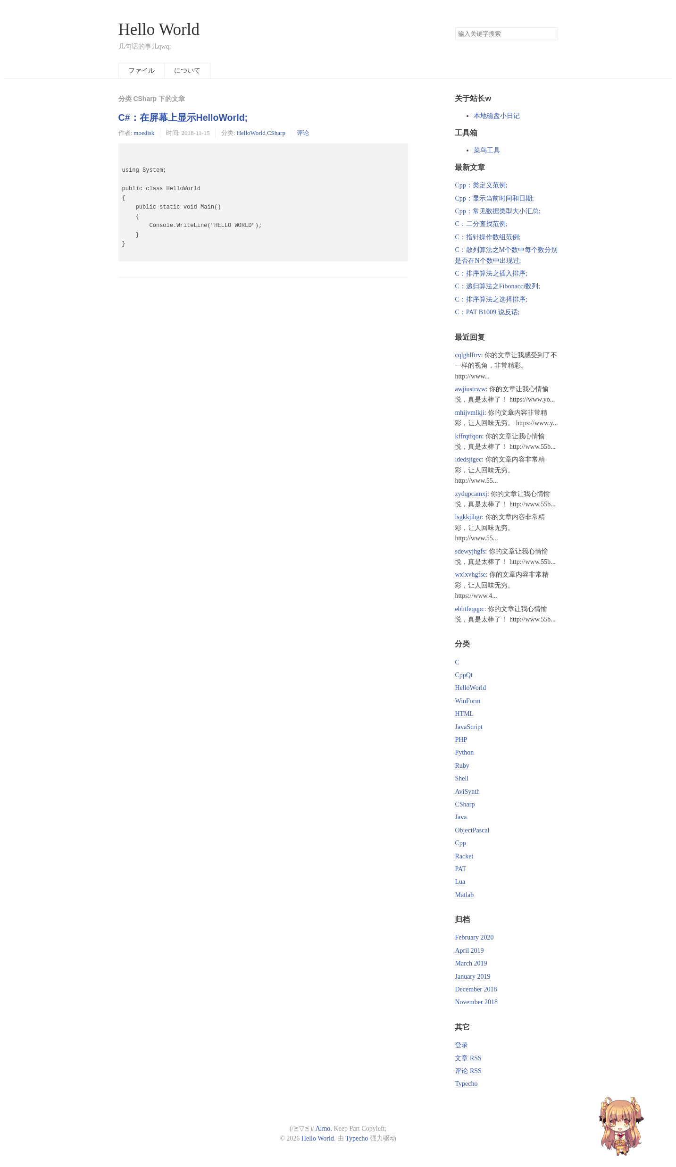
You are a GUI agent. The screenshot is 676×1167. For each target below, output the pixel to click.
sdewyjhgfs (470, 551)
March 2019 (471, 963)
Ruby (462, 765)
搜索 (550, 34)
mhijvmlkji (469, 412)
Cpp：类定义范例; (481, 185)
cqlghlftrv (468, 355)
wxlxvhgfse (470, 574)
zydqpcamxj (471, 493)
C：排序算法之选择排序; (491, 299)
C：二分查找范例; (481, 223)
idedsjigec (468, 459)
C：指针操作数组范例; (487, 237)
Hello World (159, 29)
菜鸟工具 (487, 150)
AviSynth (467, 791)
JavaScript (468, 726)
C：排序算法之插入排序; (491, 273)
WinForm (467, 701)
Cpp (460, 843)
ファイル (141, 70)
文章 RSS (468, 1058)
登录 (461, 1045)
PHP (461, 739)
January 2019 (472, 976)
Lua (460, 881)
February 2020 (474, 937)
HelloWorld (251, 132)
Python (464, 752)
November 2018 (476, 1002)
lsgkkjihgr (468, 517)
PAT (460, 869)
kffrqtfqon (468, 436)
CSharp (276, 132)
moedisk (144, 132)
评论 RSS (468, 1071)
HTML (464, 713)
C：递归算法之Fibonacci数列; (497, 286)
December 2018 (476, 989)
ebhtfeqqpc (469, 609)
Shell (461, 778)
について (187, 70)
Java (461, 817)
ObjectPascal (472, 830)
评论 (303, 132)
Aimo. (323, 1128)
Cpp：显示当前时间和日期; (494, 198)
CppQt (463, 675)
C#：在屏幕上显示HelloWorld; (183, 117)
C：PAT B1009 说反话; (487, 312)
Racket (464, 856)
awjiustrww (470, 389)
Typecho (466, 1083)
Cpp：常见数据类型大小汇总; (497, 211)
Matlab (464, 894)
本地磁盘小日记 (497, 115)
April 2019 (469, 950)
